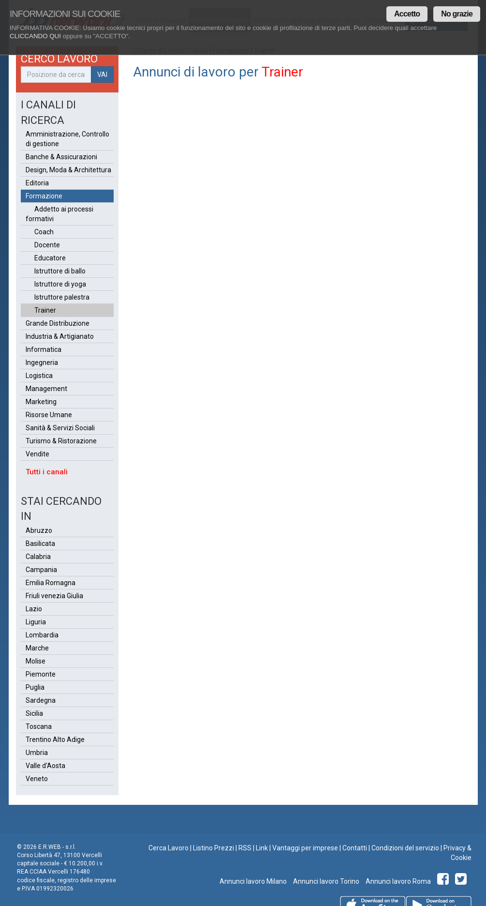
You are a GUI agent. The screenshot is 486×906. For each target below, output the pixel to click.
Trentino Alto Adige (55, 739)
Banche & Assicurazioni (61, 157)
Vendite (37, 454)
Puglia (35, 687)
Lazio (34, 609)
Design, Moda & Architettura (68, 170)
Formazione (44, 196)
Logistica (39, 375)
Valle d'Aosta (45, 766)
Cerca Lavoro (168, 848)
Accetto (407, 14)
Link (262, 848)
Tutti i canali (47, 472)
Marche (37, 648)
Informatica (43, 349)
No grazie (456, 14)
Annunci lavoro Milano (253, 881)
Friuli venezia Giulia (54, 596)
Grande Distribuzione (57, 323)
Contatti (354, 848)
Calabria (38, 556)
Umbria (37, 752)
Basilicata (40, 543)
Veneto (37, 779)
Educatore (50, 258)
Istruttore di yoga (60, 284)
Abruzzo (39, 530)
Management (46, 389)
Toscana (39, 726)
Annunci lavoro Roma (397, 881)
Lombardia (42, 635)
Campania (41, 570)
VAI (102, 74)
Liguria (36, 622)
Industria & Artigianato (60, 336)
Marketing (41, 402)
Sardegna (41, 700)
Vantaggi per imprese (305, 848)
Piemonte (41, 674)
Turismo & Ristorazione (61, 441)
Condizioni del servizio (405, 848)
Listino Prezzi (213, 848)
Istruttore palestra (61, 297)
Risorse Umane (49, 415)
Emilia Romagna (50, 583)
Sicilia (34, 713)
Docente (47, 245)
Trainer (45, 310)
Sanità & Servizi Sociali (60, 428)
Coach (44, 232)
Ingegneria (42, 362)
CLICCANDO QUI (35, 36)
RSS (244, 848)
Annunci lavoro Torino (325, 881)
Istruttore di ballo (60, 271)
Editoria (37, 183)
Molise (35, 661)
